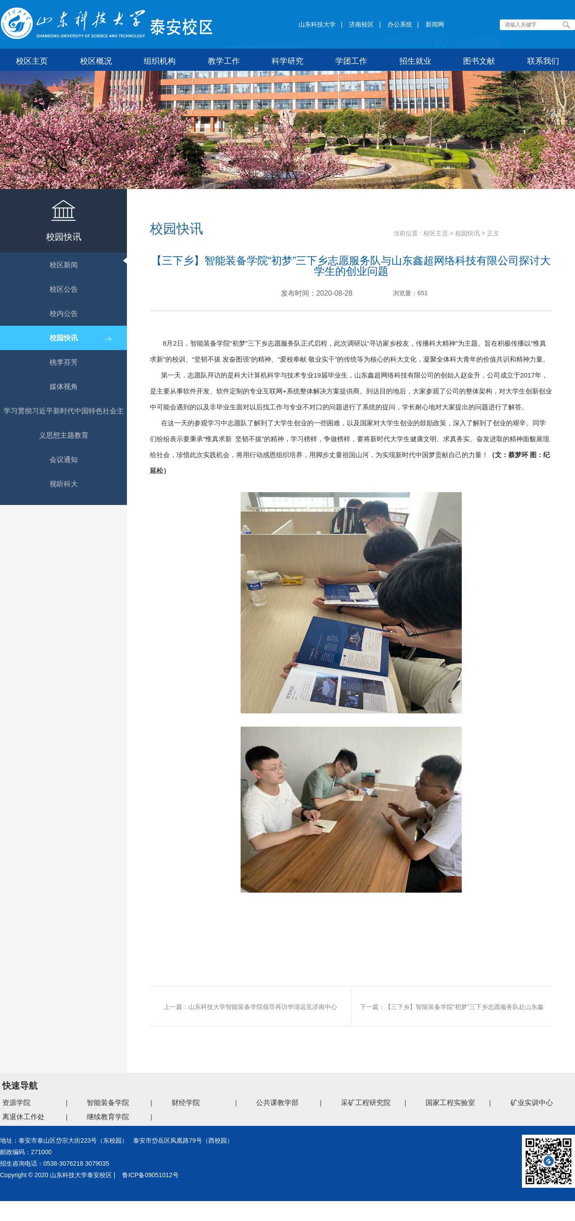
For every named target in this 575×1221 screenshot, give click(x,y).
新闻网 (435, 24)
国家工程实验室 (450, 1102)
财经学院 (186, 1102)
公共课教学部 (277, 1102)
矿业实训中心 (531, 1102)
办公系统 (399, 24)
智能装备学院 (108, 1102)
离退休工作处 (23, 1117)
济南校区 (361, 24)
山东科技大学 (317, 24)
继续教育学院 (108, 1117)
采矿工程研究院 (366, 1102)
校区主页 (435, 233)
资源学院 (16, 1102)
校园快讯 (467, 233)
